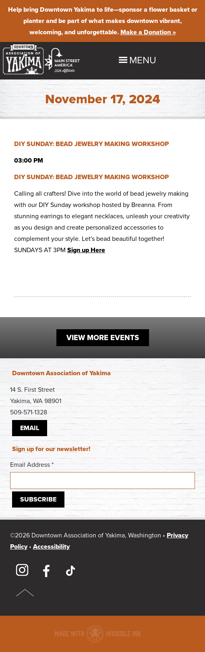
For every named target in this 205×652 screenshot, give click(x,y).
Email (29, 428)
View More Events (102, 337)
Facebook (46, 570)
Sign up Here (86, 250)
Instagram (22, 570)
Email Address (102, 475)
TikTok (70, 570)
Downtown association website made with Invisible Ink (97, 634)
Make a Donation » (148, 32)
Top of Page (25, 593)
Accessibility (51, 547)
